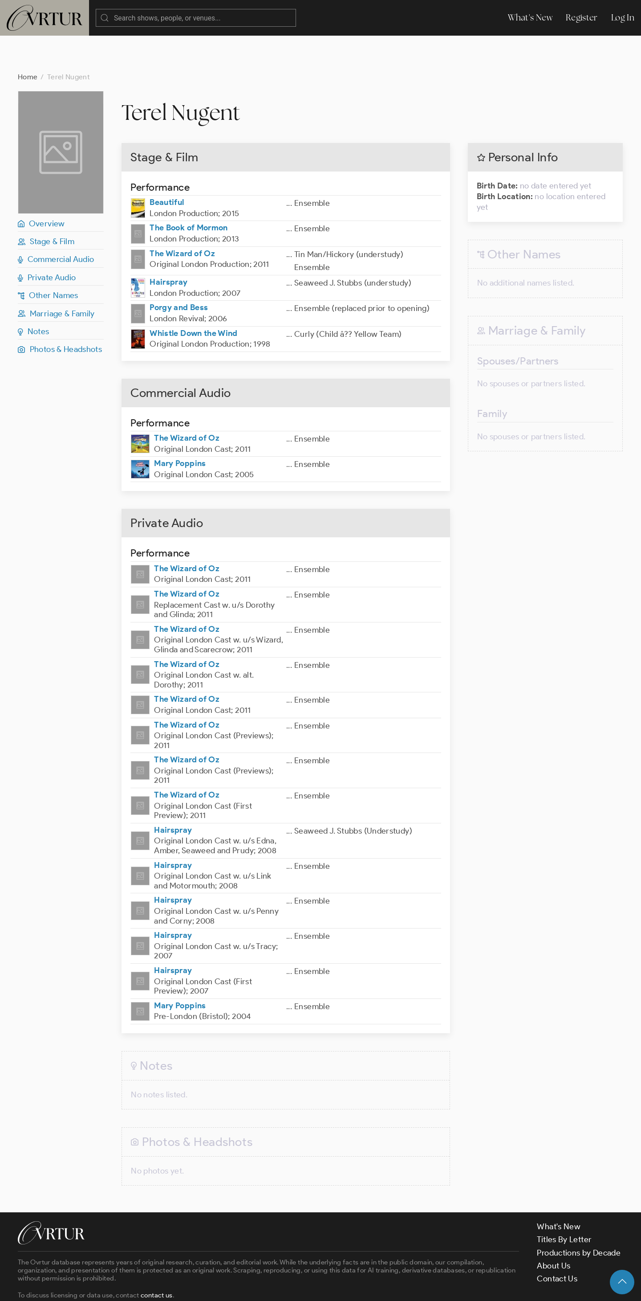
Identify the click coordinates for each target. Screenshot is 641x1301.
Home (27, 41)
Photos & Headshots (60, 314)
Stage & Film (46, 206)
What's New (530, 17)
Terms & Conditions (161, 1287)
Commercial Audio (56, 224)
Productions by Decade (579, 1217)
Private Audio (47, 242)
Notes (33, 296)
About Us (553, 1230)
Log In (622, 17)
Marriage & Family (56, 278)
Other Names (48, 260)
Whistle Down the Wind (194, 298)
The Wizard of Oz (182, 218)
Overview (41, 188)
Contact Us (557, 1243)
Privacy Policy (227, 1287)
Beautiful (167, 167)
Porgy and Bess (179, 272)
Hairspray (168, 246)
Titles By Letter (564, 1204)
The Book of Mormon (188, 192)
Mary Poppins (180, 428)
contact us (157, 1260)
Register (582, 17)
